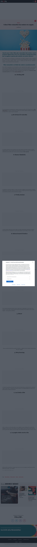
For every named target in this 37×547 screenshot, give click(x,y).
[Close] (33, 262)
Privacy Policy (23, 284)
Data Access (18, 284)
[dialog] (18, 273)
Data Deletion (14, 284)
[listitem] (18, 276)
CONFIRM (10, 281)
